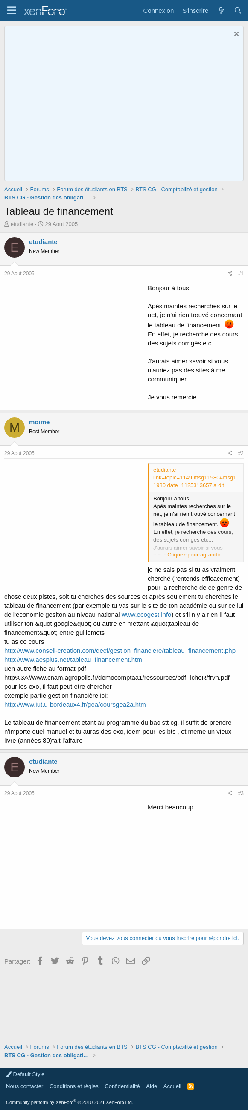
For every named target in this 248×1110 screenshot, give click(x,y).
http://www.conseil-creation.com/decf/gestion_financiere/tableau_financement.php (120, 650)
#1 (241, 274)
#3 (241, 793)
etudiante (22, 224)
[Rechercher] (238, 10)
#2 (241, 453)
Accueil (172, 1086)
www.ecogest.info (147, 614)
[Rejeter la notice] (235, 34)
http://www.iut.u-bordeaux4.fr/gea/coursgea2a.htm (75, 704)
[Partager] (230, 274)
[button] (12, 10)
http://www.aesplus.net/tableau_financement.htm (73, 659)
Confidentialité (122, 1086)
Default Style (25, 1074)
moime (39, 422)
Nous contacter (24, 1086)
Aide (151, 1086)
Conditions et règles (74, 1086)
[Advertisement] (76, 343)
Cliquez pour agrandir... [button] (196, 554)
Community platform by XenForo (69, 1102)
